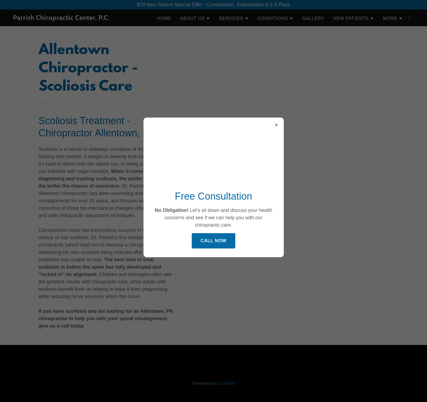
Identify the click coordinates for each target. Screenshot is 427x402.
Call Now (213, 240)
